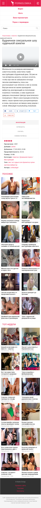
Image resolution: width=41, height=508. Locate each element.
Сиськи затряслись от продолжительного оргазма (9, 294)
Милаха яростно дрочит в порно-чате (10, 269)
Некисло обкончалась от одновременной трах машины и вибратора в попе (31, 271)
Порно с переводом (20, 22)
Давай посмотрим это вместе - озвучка (9, 348)
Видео (20, 9)
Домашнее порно (26, 157)
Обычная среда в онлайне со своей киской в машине (10, 246)
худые (16, 162)
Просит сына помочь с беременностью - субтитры (30, 349)
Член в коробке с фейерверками (28, 373)
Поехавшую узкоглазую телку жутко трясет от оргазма (9, 198)
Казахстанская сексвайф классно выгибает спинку (28, 424)
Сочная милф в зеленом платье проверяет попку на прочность (10, 424)
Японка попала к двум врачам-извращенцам (30, 473)
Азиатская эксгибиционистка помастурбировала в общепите (29, 199)
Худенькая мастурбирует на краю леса (30, 222)
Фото (20, 13)
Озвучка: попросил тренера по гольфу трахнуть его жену (8, 399)
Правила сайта (20, 485)
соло (21, 162)
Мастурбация (9, 160)
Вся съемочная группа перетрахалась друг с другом (9, 449)
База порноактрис (20, 17)
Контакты (20, 491)
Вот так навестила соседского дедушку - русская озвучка (9, 374)
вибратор (13, 165)
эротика (7, 165)
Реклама (20, 488)
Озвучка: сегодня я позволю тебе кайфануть (8, 474)
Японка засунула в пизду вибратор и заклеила (10, 221)
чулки (32, 162)
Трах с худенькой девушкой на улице (29, 317)
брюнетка (26, 162)
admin (13, 147)
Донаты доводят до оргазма (29, 293)
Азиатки (15, 157)
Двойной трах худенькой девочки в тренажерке (10, 317)
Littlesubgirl (14, 167)
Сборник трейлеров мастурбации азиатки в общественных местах (30, 246)
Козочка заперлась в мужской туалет (29, 448)
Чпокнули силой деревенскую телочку (30, 398)
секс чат (11, 162)
